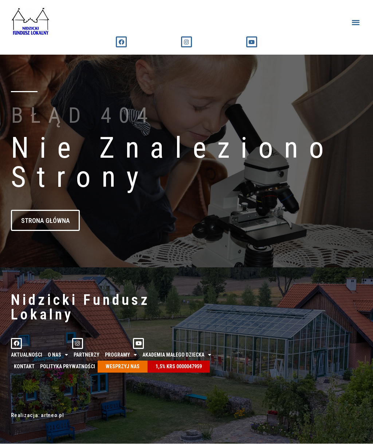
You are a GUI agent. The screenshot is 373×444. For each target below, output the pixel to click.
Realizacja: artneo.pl (37, 415)
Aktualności (26, 355)
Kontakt (24, 367)
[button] (356, 22)
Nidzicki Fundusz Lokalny (80, 307)
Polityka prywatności (67, 367)
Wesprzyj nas (123, 367)
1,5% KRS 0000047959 (179, 367)
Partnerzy (86, 355)
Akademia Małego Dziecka (176, 355)
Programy (121, 355)
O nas (58, 355)
